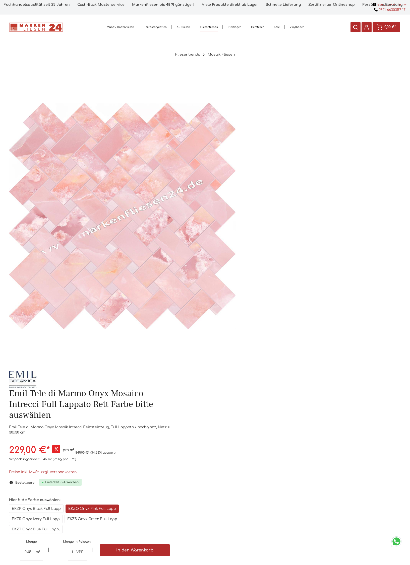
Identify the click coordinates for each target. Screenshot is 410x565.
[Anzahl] (262, 246)
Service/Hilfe (390, 5)
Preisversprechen (171, 520)
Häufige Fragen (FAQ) (171, 504)
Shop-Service (170, 482)
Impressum (239, 544)
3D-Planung (170, 528)
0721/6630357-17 (102, 510)
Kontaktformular (102, 538)
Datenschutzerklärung (239, 536)
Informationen (239, 482)
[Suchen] (355, 27)
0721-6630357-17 (389, 10)
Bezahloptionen (239, 504)
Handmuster (170, 496)
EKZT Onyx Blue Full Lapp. (270, 224)
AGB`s (239, 520)
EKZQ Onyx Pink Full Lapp (326, 203)
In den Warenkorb (367, 244)
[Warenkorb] (386, 27)
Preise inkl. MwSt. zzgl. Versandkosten (277, 166)
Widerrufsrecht (239, 528)
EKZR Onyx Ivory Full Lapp (270, 213)
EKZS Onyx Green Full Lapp (327, 213)
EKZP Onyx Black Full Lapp (270, 203)
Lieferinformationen (239, 512)
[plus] (283, 244)
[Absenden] (328, 522)
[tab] (205, 382)
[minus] (249, 244)
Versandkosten (239, 496)
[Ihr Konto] (366, 27)
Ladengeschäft (171, 512)
